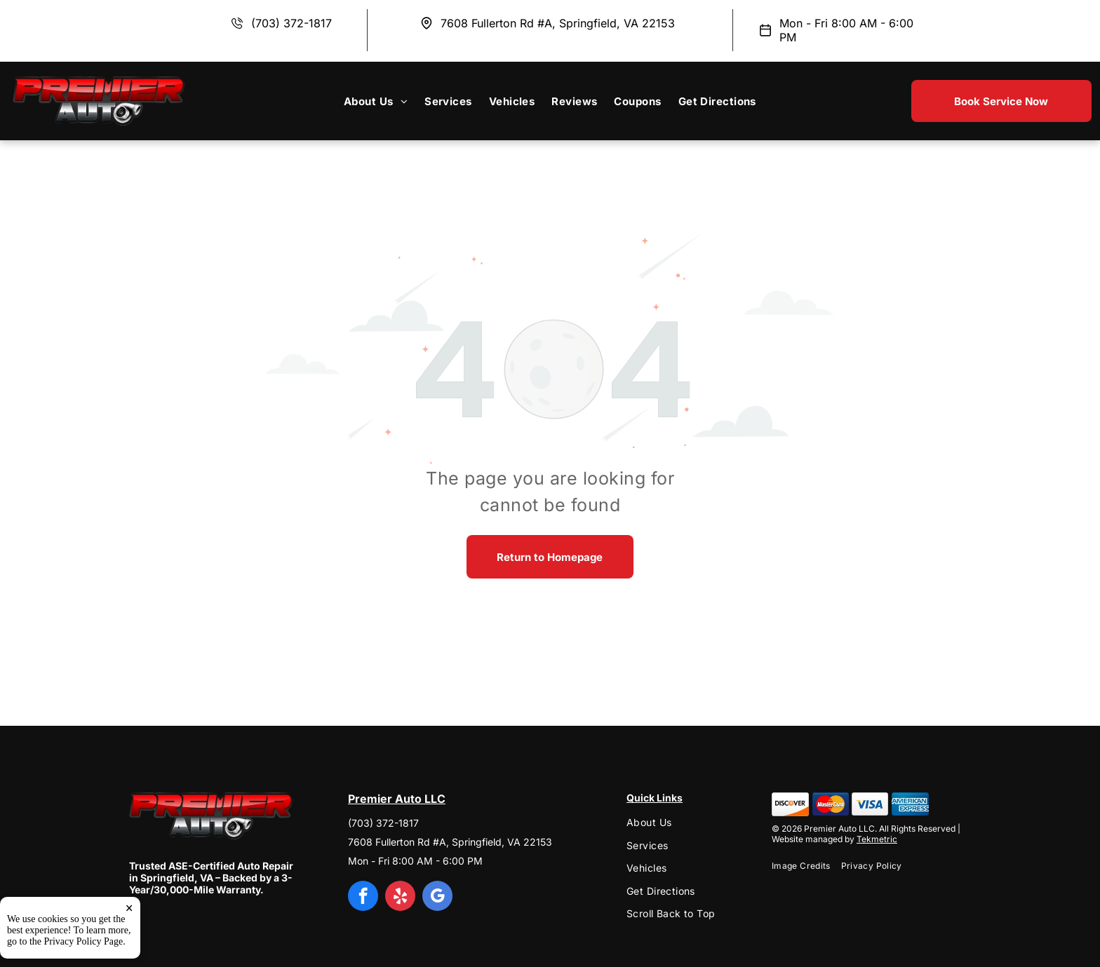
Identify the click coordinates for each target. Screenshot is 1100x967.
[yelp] (400, 897)
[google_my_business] (437, 897)
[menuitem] (375, 101)
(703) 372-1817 (291, 23)
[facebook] (363, 897)
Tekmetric (877, 839)
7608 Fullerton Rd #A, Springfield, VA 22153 (558, 23)
